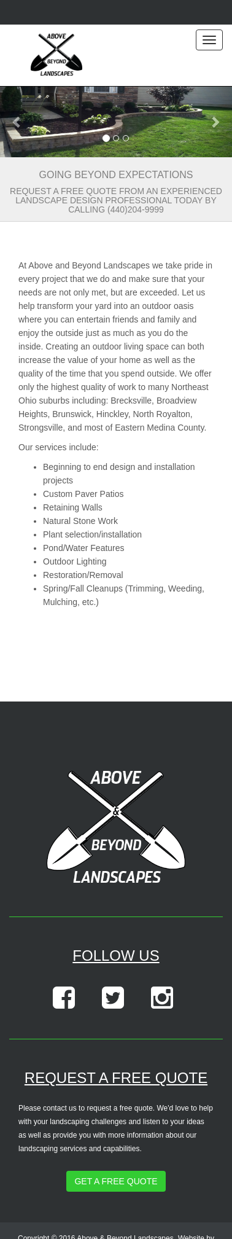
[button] (17, 121)
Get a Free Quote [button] (115, 1181)
